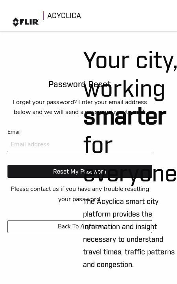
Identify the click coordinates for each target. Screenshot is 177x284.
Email (79, 140)
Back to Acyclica (79, 226)
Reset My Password (79, 171)
